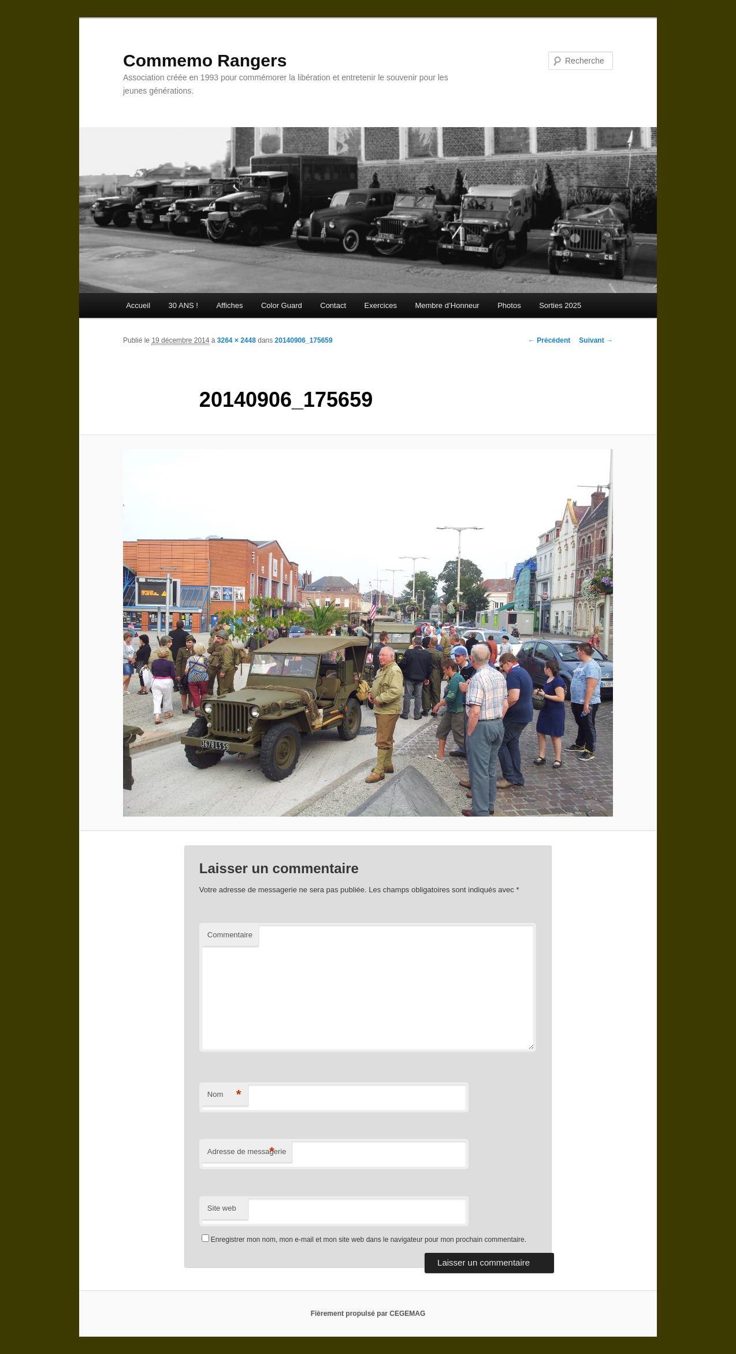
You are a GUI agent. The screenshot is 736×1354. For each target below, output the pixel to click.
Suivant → (596, 340)
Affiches (229, 305)
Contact (333, 305)
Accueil (138, 305)
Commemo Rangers (205, 60)
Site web (221, 1208)
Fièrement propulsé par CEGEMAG (368, 1314)
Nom (224, 1094)
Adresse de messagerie (247, 1152)
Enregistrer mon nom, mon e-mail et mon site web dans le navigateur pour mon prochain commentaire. (368, 1240)
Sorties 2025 (560, 305)
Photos (509, 305)
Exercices (381, 305)
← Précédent (549, 340)
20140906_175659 (304, 340)
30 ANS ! (183, 305)
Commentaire (229, 934)
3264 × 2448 (236, 340)
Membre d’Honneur (447, 305)
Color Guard (281, 305)
